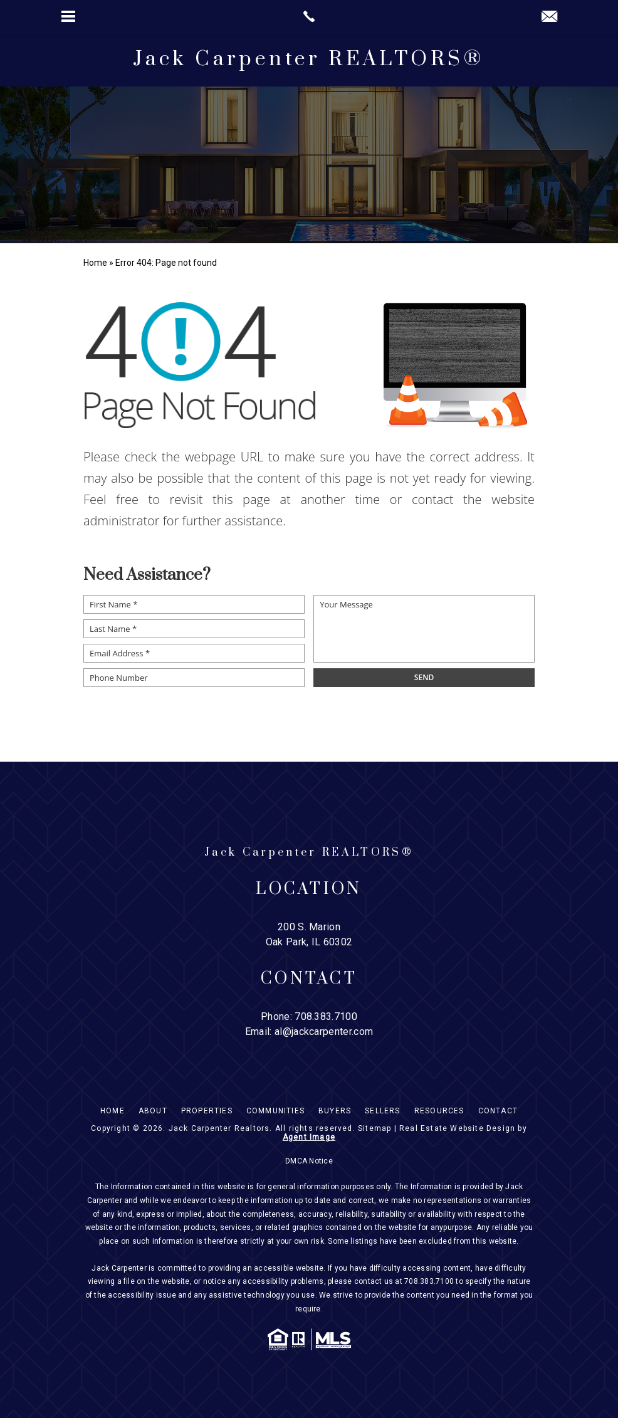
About (153, 1110)
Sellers (382, 1110)
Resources (439, 1110)
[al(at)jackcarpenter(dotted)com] (549, 17)
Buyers (334, 1110)
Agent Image (309, 1137)
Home (112, 1110)
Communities (275, 1110)
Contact (498, 1110)
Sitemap (374, 1128)
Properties (207, 1110)
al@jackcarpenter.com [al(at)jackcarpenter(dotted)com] (324, 1031)
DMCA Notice (309, 1161)
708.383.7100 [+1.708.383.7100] (326, 1016)
